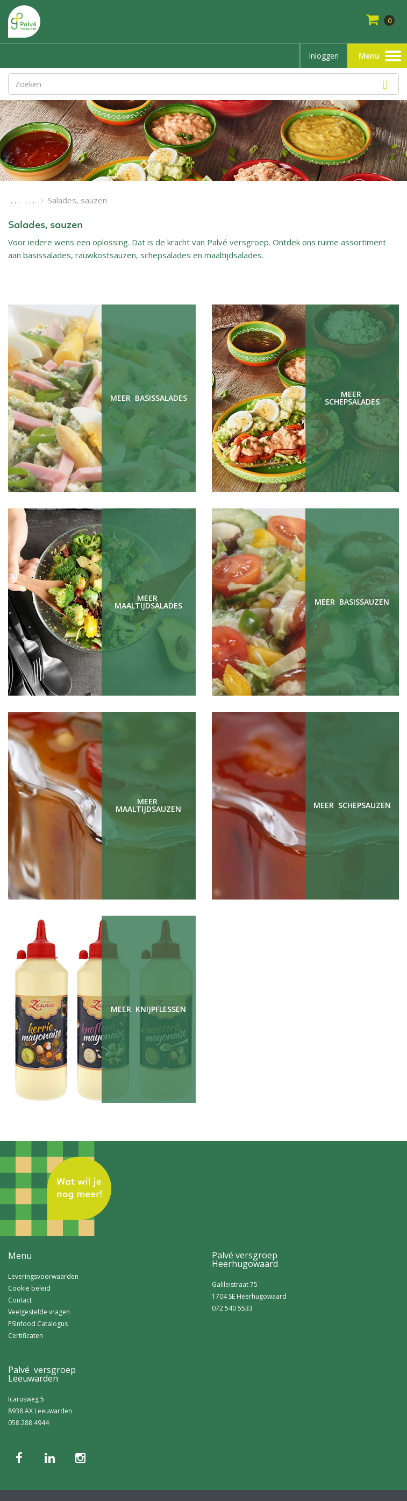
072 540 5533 (232, 1308)
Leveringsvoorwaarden (43, 1276)
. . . (15, 200)
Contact (20, 1300)
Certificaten (25, 1335)
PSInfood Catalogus (38, 1323)
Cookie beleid (29, 1288)
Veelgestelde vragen (39, 1311)
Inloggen (324, 56)
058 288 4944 (28, 1422)
